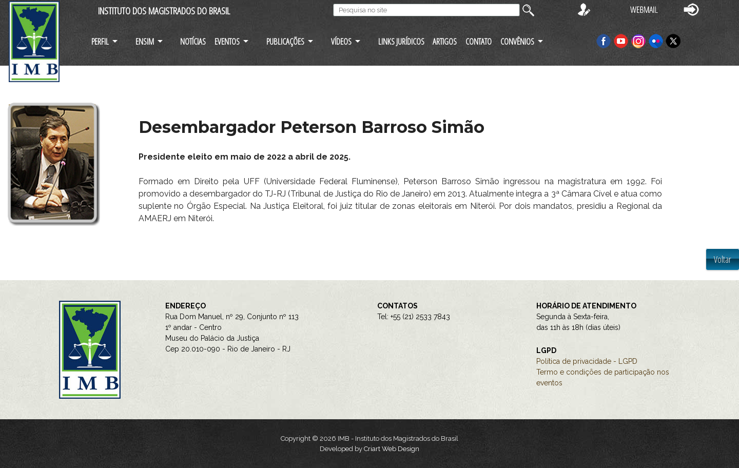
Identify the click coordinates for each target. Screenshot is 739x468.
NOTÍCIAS (193, 41)
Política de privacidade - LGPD (586, 361)
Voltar (722, 259)
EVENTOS (227, 41)
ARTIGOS (445, 41)
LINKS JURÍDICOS (401, 41)
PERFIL (100, 41)
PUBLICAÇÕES (285, 41)
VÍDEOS (341, 41)
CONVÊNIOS (517, 41)
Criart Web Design (391, 449)
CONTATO (478, 41)
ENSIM (144, 41)
